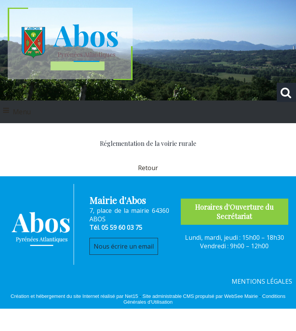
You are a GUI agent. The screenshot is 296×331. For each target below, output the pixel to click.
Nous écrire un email (124, 246)
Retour (148, 168)
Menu (22, 111)
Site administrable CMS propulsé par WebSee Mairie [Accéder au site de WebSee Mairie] (200, 296)
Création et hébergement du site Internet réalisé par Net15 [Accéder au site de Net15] (74, 296)
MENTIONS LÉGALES (262, 281)
